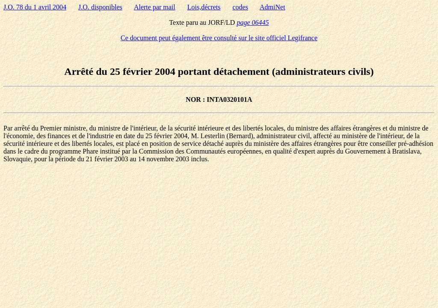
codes (240, 7)
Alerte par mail (154, 7)
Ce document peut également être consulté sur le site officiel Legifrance (219, 37)
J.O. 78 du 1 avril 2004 (34, 7)
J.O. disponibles (100, 7)
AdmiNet (272, 7)
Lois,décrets (204, 7)
